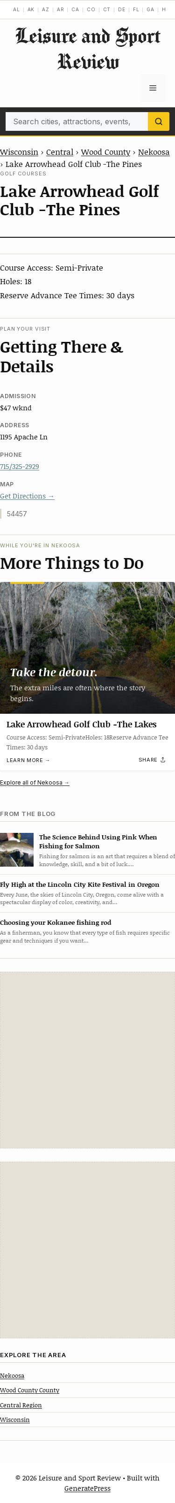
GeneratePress (87, 1488)
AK (31, 9)
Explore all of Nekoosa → (35, 782)
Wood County (105, 151)
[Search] (158, 121)
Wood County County (29, 1390)
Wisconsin (19, 151)
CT (107, 9)
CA (75, 9)
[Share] (152, 760)
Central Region (21, 1405)
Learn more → (28, 760)
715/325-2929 (19, 466)
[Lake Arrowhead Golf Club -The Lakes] (87, 648)
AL (16, 9)
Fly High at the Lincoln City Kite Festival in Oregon (80, 884)
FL (136, 9)
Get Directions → (27, 496)
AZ (45, 9)
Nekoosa (154, 151)
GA (150, 9)
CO (91, 9)
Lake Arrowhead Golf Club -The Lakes (81, 724)
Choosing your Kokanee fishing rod (55, 922)
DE (122, 9)
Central (59, 151)
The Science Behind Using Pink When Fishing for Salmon (98, 841)
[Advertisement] (87, 1060)
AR (60, 9)
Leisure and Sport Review (88, 48)
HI (165, 9)
